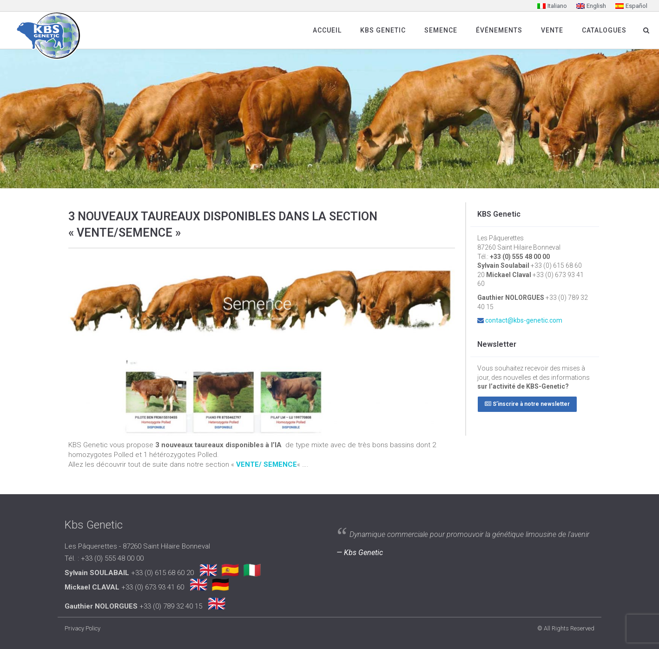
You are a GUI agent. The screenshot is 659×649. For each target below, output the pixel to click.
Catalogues (604, 30)
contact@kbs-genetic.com (523, 320)
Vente (552, 30)
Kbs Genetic (383, 30)
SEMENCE (440, 30)
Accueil (327, 30)
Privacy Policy (82, 628)
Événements (499, 30)
